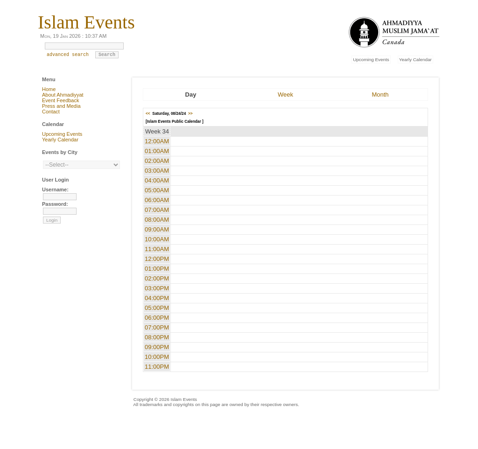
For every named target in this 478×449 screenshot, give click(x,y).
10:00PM (157, 356)
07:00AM (157, 209)
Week (285, 94)
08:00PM (157, 337)
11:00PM (157, 366)
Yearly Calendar (415, 59)
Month (380, 94)
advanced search (68, 57)
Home (49, 89)
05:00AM (157, 190)
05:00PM (157, 307)
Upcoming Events (371, 59)
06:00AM (157, 199)
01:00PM (157, 268)
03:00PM (157, 288)
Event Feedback (60, 100)
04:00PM (157, 298)
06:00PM (157, 317)
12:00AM (157, 141)
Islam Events (86, 22)
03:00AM (157, 170)
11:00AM (157, 249)
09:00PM (157, 347)
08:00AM (157, 219)
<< (148, 113)
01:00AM (157, 150)
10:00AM (157, 239)
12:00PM (157, 258)
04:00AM (157, 180)
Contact (51, 111)
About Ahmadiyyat (63, 95)
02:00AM (157, 160)
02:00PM (157, 278)
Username (54, 189)
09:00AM (157, 229)
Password (54, 204)
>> (190, 113)
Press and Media (61, 106)
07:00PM (157, 327)
